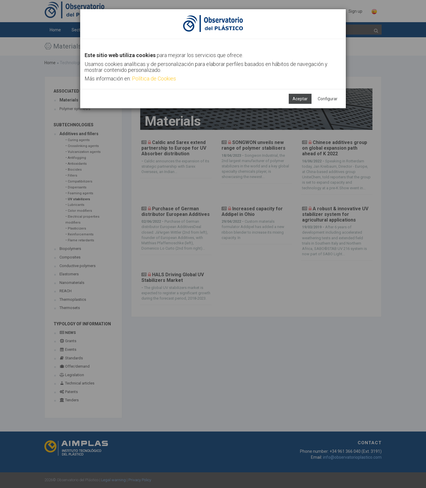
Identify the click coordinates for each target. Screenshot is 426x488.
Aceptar (300, 98)
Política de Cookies (154, 78)
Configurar (328, 98)
